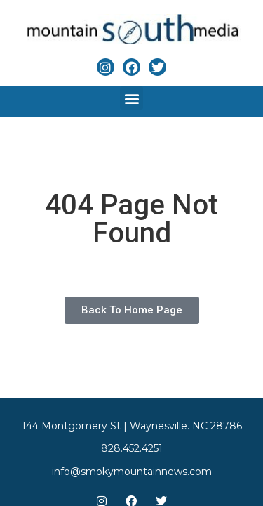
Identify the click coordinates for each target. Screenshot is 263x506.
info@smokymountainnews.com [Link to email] (132, 471)
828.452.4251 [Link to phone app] (132, 448)
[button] (131, 98)
